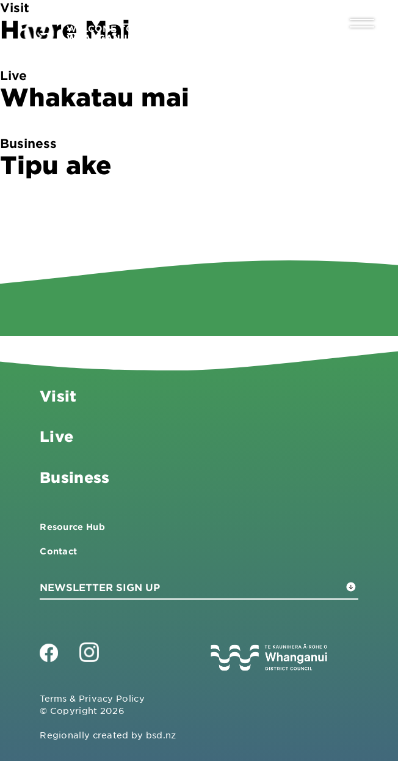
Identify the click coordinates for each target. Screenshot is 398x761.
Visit (58, 396)
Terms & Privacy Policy (92, 698)
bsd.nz (161, 734)
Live (56, 436)
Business (74, 477)
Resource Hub (72, 526)
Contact (58, 551)
